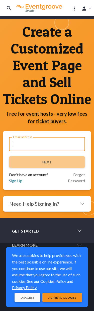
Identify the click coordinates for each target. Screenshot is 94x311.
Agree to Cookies (62, 297)
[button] (74, 8)
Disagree (27, 297)
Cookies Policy (53, 281)
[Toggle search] (9, 8)
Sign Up (15, 180)
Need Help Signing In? (34, 204)
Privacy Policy (24, 287)
